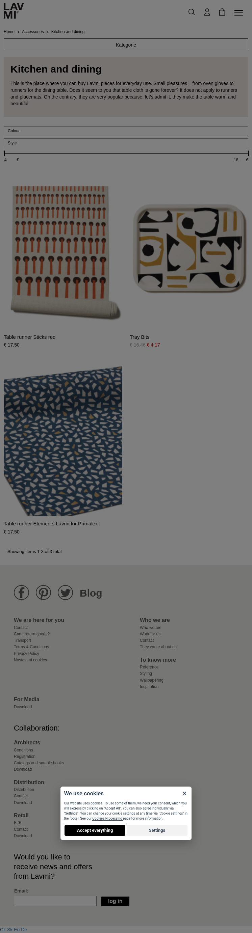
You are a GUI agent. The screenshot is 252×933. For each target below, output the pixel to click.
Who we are (150, 627)
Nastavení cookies (30, 660)
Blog (91, 593)
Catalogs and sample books (39, 763)
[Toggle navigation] (239, 12)
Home (9, 31)
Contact (21, 627)
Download (23, 707)
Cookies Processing (107, 818)
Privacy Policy (26, 653)
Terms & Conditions (31, 646)
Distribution (24, 789)
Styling (146, 673)
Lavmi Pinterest (43, 592)
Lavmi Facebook (21, 592)
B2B (18, 822)
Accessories (33, 31)
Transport (22, 640)
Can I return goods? (32, 634)
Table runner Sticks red (29, 337)
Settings (157, 830)
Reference (149, 667)
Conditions (23, 750)
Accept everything (95, 830)
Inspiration (149, 686)
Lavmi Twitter (65, 592)
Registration (24, 756)
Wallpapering (151, 680)
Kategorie (126, 45)
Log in (115, 901)
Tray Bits (140, 337)
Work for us (150, 634)
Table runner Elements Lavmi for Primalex (51, 523)
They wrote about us (158, 646)
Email (20, 891)
